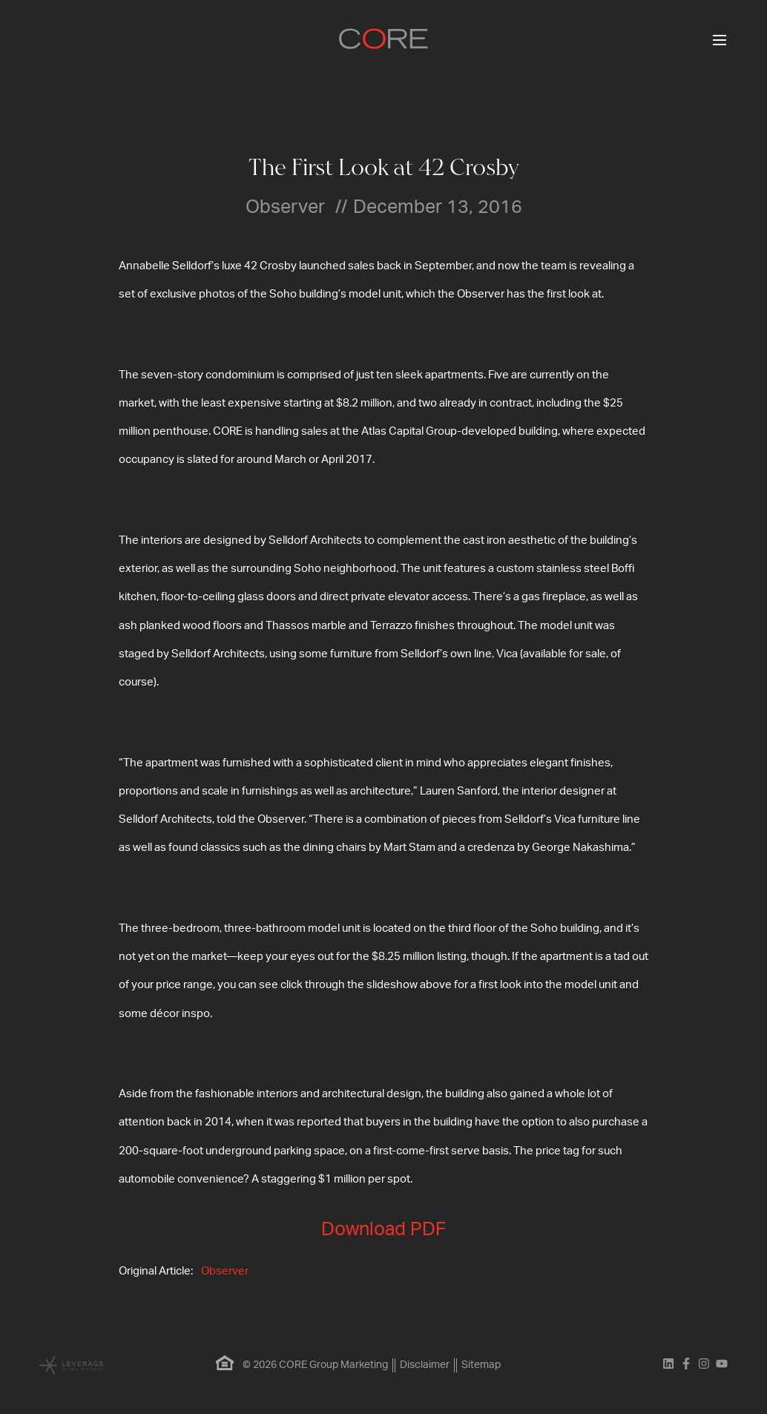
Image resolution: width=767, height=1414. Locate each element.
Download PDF (383, 1229)
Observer (224, 1271)
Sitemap (481, 1365)
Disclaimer (425, 1365)
